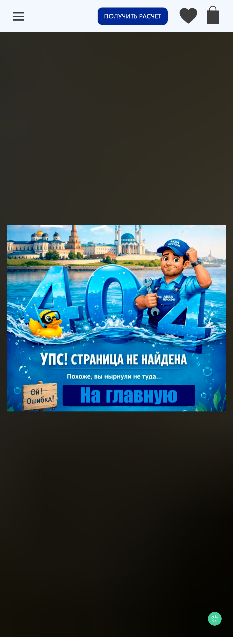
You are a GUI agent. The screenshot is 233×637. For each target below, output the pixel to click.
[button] (132, 16)
